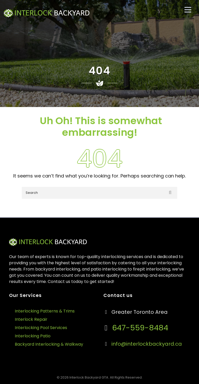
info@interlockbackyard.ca (146, 343)
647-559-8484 (139, 328)
